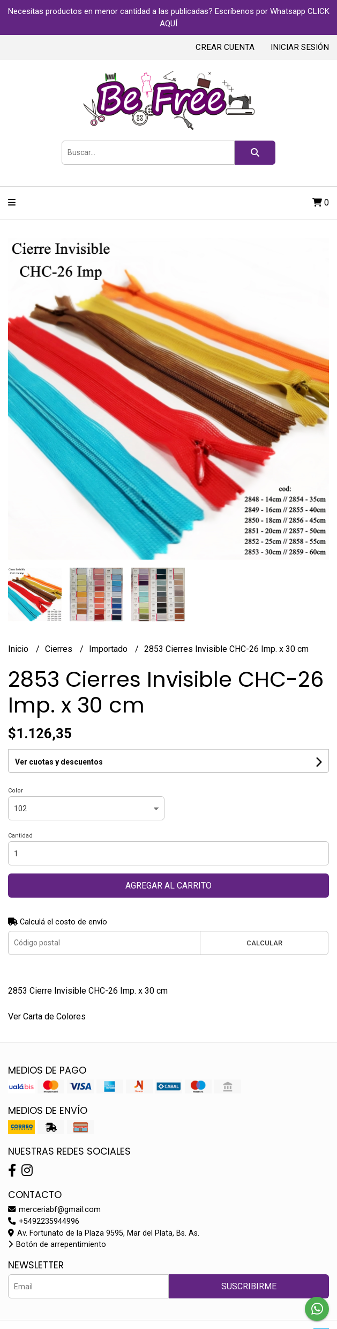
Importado (109, 649)
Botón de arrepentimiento (57, 1244)
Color (15, 790)
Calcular (264, 943)
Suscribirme (248, 1286)
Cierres (59, 649)
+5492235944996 (43, 1221)
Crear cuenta (225, 47)
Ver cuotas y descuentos (59, 762)
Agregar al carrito (168, 885)
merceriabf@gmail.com (54, 1209)
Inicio (19, 649)
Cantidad (20, 835)
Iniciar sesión (300, 47)
